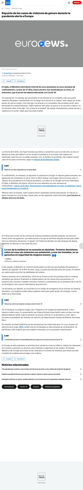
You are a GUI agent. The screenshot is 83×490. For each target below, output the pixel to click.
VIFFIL (21, 327)
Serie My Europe (17, 8)
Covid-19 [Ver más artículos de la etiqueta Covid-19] (23, 387)
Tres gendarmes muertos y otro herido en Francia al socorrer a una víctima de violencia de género (36, 369)
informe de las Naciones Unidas (46, 159)
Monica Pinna (8, 73)
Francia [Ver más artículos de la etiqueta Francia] (36, 387)
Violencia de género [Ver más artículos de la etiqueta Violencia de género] (52, 387)
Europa (7, 8)
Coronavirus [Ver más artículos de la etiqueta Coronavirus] (9, 387)
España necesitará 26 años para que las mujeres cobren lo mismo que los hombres (31, 374)
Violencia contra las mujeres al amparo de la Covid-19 (23, 304)
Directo (77, 2)
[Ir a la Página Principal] (7, 2)
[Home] (2, 8)
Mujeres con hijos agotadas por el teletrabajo (20, 170)
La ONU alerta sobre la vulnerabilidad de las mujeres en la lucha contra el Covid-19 (33, 339)
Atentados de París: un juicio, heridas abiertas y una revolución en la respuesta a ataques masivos (36, 379)
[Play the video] (41, 43)
